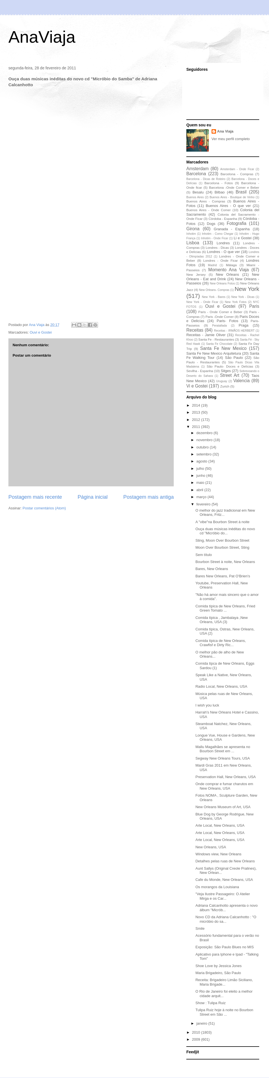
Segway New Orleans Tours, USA (222, 758)
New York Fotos (236, 302)
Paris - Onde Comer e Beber (220, 312)
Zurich (224, 386)
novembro (205, 440)
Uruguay (221, 381)
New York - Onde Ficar (202, 302)
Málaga (231, 265)
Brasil (241, 192)
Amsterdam (197, 168)
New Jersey (196, 274)
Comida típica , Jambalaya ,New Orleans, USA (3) (221, 620)
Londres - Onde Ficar (220, 260)
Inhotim (191, 233)
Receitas (194, 330)
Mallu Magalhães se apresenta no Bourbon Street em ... (222, 749)
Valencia (241, 380)
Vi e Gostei (197, 386)
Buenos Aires (195, 197)
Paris (254, 306)
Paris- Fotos (227, 321)
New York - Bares (214, 296)
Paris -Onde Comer (219, 316)
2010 (196, 1032)
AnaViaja (41, 37)
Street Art (229, 375)
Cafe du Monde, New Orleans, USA (224, 880)
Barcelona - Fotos (219, 183)
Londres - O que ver (223, 252)
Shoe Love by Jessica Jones (218, 966)
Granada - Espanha (232, 229)
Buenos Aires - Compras (205, 201)
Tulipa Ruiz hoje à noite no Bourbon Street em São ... (224, 1012)
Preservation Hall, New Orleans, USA (225, 777)
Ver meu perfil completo (231, 139)
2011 (196, 427)
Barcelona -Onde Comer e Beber (234, 187)
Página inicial (93, 497)
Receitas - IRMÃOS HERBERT (234, 330)
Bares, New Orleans (211, 569)
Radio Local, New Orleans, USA (221, 686)
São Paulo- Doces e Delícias (230, 366)
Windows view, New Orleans (218, 854)
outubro (203, 447)
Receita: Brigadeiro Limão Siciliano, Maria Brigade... (224, 982)
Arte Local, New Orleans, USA (219, 825)
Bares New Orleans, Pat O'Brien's (222, 576)
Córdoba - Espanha (222, 218)
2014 (196, 405)
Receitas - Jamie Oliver (206, 335)
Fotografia (236, 223)
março (202, 497)
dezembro (205, 433)
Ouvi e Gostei (41, 332)
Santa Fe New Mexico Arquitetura (213, 353)
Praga (244, 325)
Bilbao (220, 192)
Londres (223, 243)
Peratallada (219, 325)
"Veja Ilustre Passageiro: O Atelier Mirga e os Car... (222, 896)
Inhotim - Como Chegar (217, 233)
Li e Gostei (243, 238)
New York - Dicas (242, 296)
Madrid (212, 265)
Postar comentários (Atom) (44, 508)
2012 (196, 420)
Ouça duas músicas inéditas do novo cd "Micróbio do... (225, 531)
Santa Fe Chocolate (219, 343)
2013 (196, 412)
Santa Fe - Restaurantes (216, 339)
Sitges (226, 371)
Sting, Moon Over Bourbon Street (222, 540)
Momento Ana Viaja (228, 269)
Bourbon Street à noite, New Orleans (225, 562)
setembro (204, 454)
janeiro (202, 1023)
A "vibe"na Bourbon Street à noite (222, 522)
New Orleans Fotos (222, 283)
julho (200, 468)
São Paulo (234, 357)
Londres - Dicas (217, 247)
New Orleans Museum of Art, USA (223, 807)
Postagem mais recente (35, 497)
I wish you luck (207, 705)
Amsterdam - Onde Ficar (237, 169)
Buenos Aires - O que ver (228, 206)
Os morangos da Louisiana (217, 887)
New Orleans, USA (210, 847)
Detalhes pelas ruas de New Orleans (225, 861)
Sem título (203, 555)
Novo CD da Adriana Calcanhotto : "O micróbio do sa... (225, 919)
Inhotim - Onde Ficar (214, 238)
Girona (193, 228)
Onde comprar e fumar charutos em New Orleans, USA (224, 786)
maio (200, 482)
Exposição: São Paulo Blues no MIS (224, 947)
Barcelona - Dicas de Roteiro (205, 179)
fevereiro (204, 504)
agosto (202, 461)
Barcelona (196, 173)
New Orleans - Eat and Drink (222, 276)
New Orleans (227, 274)
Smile (200, 928)
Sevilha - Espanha (199, 371)
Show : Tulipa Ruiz (210, 1003)
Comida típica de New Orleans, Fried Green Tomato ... (225, 608)
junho (201, 475)
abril (200, 490)
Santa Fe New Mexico (223, 348)
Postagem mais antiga (148, 497)
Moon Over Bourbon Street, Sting (222, 547)
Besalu (198, 192)
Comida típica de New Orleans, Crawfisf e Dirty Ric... (220, 643)
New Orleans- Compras (214, 289)
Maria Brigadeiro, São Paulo (218, 973)
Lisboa (192, 242)
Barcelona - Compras (237, 174)
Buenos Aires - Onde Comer (208, 210)
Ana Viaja (225, 131)
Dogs (211, 224)
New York (247, 289)
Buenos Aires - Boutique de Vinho (232, 197)
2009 (196, 1039)
